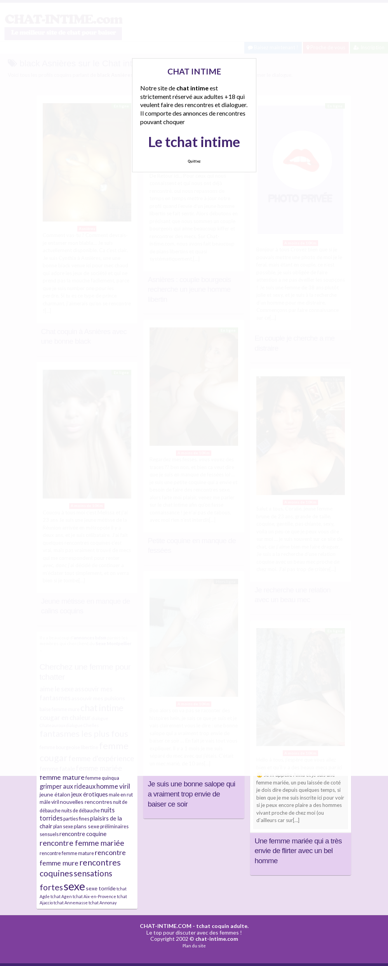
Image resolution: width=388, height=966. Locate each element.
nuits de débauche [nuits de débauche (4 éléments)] (80, 811)
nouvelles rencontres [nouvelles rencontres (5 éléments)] (86, 801)
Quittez (194, 161)
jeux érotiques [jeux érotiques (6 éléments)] (89, 794)
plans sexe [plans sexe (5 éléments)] (86, 826)
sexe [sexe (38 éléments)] (74, 886)
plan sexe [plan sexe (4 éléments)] (63, 826)
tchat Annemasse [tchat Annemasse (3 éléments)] (71, 902)
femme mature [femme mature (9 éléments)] (62, 777)
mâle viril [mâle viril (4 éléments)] (49, 802)
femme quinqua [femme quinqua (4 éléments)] (102, 778)
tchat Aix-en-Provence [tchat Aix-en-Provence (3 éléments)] (94, 896)
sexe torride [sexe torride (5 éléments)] (101, 888)
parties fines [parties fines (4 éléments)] (76, 819)
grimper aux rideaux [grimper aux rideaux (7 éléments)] (68, 786)
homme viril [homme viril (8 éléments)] (113, 786)
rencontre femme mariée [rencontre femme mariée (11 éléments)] (82, 842)
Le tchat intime (194, 141)
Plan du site (194, 945)
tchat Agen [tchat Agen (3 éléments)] (61, 896)
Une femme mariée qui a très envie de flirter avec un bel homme (298, 851)
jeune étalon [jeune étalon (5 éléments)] (55, 794)
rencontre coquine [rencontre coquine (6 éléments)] (82, 833)
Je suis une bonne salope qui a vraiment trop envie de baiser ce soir (191, 794)
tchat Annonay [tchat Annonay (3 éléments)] (103, 902)
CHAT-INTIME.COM (165, 926)
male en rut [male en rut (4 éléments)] (121, 795)
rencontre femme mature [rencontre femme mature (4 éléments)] (67, 853)
